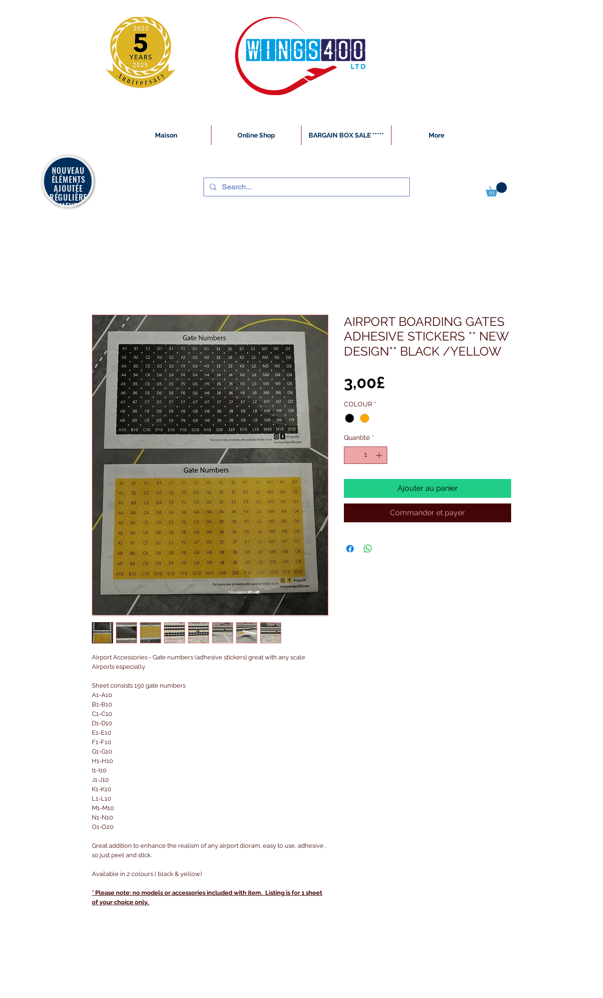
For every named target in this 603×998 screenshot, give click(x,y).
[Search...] (306, 187)
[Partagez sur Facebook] (350, 548)
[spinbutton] (365, 455)
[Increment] (380, 455)
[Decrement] (351, 455)
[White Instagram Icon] (92, 993)
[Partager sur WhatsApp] (368, 548)
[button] (496, 189)
